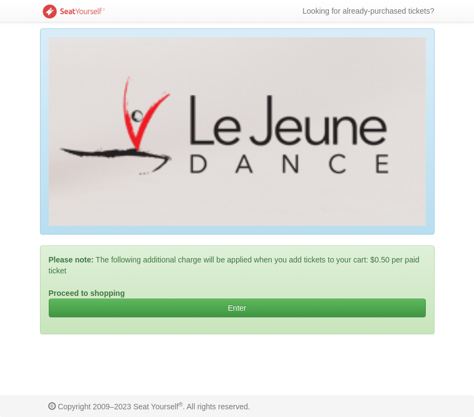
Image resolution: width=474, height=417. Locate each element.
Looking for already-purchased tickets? (368, 11)
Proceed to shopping (87, 293)
